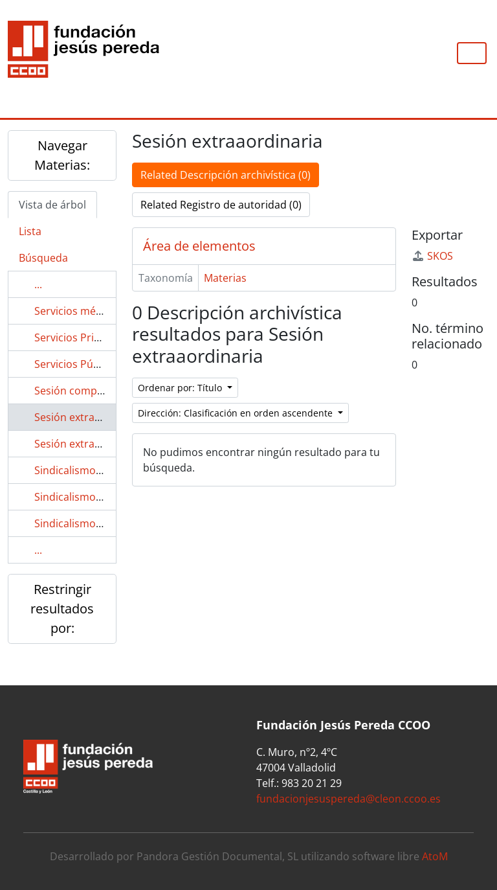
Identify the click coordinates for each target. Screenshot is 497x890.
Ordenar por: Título (181, 388)
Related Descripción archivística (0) (225, 175)
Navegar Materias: (62, 155)
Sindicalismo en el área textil (103, 497)
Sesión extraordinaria (87, 444)
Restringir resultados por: (62, 608)
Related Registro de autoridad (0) (221, 205)
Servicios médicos (78, 311)
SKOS (432, 256)
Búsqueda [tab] (43, 258)
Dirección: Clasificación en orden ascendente (236, 413)
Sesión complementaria (92, 390)
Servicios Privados (78, 337)
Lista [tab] (30, 231)
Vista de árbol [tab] (52, 205)
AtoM (435, 856)
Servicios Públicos (78, 364)
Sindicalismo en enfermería (101, 523)
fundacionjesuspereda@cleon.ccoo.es (348, 799)
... (38, 284)
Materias (225, 278)
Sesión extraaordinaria (90, 417)
